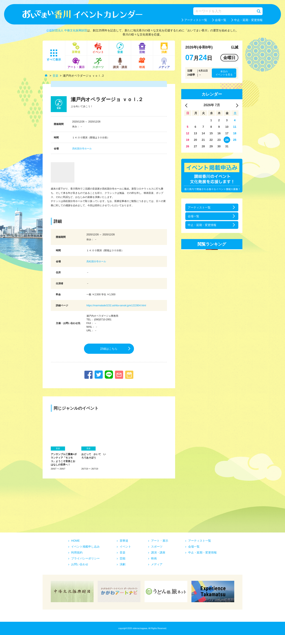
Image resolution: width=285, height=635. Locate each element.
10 (227, 126)
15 (211, 133)
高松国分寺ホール (82, 148)
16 (219, 133)
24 (227, 139)
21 (203, 139)
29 (211, 146)
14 (203, 133)
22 (211, 139)
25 (234, 139)
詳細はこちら (108, 348)
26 (187, 146)
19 (187, 139)
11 (234, 126)
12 (187, 133)
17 (227, 133)
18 (234, 133)
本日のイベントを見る (224, 73)
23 (219, 139)
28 (203, 146)
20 (195, 139)
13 (195, 133)
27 (195, 146)
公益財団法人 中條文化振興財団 (66, 30)
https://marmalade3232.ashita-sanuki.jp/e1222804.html (116, 305)
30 (219, 146)
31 (227, 146)
